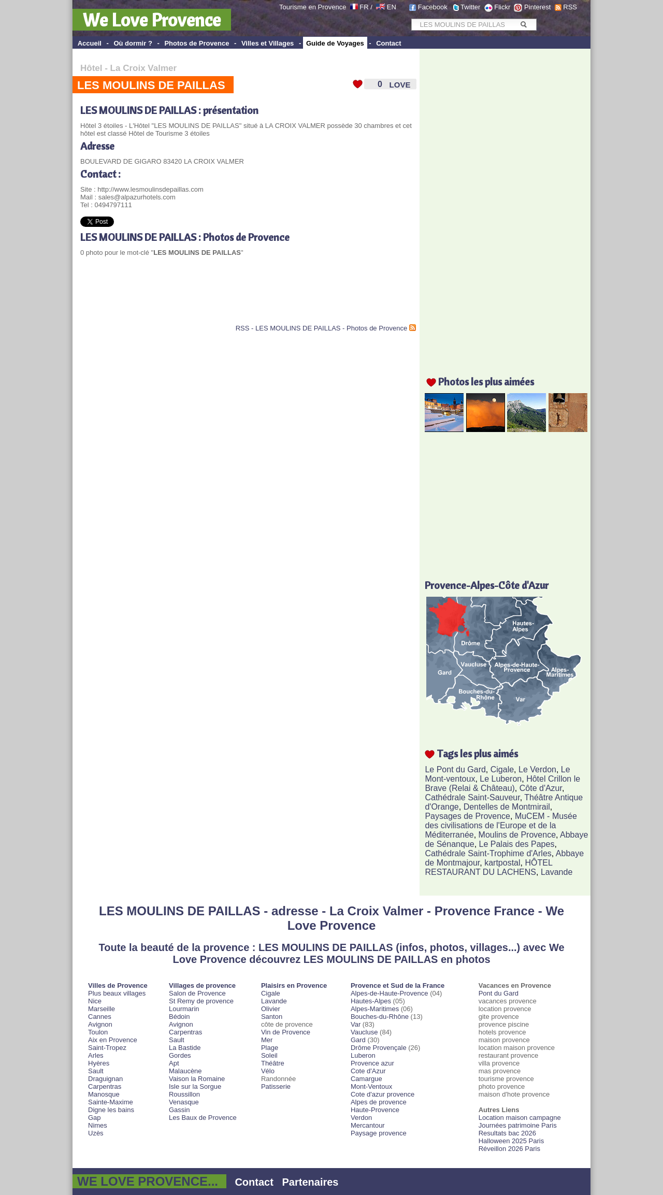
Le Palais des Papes (517, 844)
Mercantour (368, 1125)
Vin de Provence (285, 1032)
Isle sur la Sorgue (195, 1086)
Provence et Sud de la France (397, 985)
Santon (271, 1016)
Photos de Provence (196, 43)
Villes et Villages (267, 43)
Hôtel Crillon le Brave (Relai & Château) (502, 783)
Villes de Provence (118, 985)
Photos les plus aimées (486, 381)
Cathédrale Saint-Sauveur (472, 797)
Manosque (104, 1094)
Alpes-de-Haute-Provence (389, 993)
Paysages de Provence (467, 816)
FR (363, 7)
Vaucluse (364, 1032)
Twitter (470, 7)
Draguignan (105, 1079)
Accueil (90, 43)
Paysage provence (379, 1133)
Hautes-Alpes (371, 1001)
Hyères (98, 1063)
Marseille (101, 1009)
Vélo (268, 1071)
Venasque (184, 1102)
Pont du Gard (498, 993)
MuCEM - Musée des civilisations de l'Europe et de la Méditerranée (500, 825)
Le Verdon (537, 769)
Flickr (502, 7)
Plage (269, 1048)
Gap (94, 1117)
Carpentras (104, 1086)
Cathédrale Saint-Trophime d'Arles (488, 853)
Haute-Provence (375, 1110)
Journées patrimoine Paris (518, 1125)
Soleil (269, 1055)
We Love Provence (152, 19)
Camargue (366, 1079)
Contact (388, 43)
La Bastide (184, 1048)
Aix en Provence (112, 1040)
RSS (570, 7)
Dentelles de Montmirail (507, 806)
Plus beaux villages (117, 993)
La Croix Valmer (143, 68)
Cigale (502, 769)
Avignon (100, 1024)
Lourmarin (184, 1009)
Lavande (556, 872)
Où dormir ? (132, 43)
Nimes (97, 1125)
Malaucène (185, 1071)
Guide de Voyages (335, 43)
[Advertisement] (201, 298)
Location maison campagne (520, 1117)
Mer (266, 1040)
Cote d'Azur (368, 1071)
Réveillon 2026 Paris (509, 1149)
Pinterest (537, 7)
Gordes (180, 1055)
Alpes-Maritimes (375, 1009)
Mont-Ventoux (371, 1086)
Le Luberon (501, 778)
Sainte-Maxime (110, 1102)
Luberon (363, 1055)
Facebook (433, 7)
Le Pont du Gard (455, 769)
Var (356, 1024)
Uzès (96, 1133)
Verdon (361, 1117)
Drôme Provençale (379, 1048)
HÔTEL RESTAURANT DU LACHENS (488, 867)
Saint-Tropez (107, 1048)
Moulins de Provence (517, 834)
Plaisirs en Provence (294, 985)
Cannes (99, 1016)
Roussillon (184, 1094)
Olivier (270, 1009)
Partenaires (310, 1182)
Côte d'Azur (541, 788)
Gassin (179, 1110)
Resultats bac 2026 (507, 1133)
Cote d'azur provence (382, 1094)
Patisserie (276, 1086)
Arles (96, 1055)
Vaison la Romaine (197, 1079)
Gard (358, 1040)
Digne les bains (111, 1110)
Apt (174, 1063)
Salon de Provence (197, 993)
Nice (95, 1001)
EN (391, 7)
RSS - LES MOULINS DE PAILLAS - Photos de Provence (321, 328)
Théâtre (272, 1063)
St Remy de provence (201, 1001)
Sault (96, 1071)
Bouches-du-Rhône (380, 1016)
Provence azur (372, 1063)
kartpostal (502, 862)
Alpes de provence (379, 1102)
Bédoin (179, 1016)
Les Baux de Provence (203, 1117)
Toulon (98, 1032)
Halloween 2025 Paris (511, 1141)
